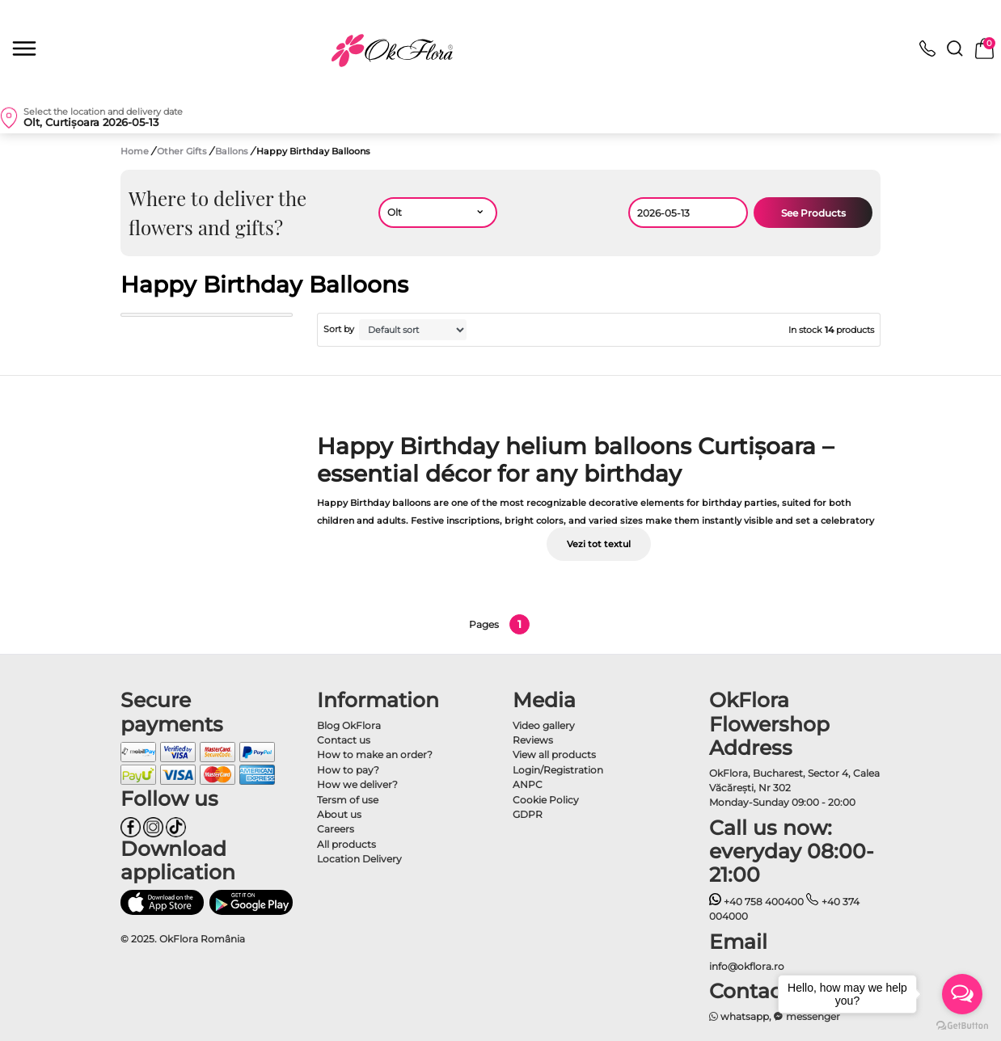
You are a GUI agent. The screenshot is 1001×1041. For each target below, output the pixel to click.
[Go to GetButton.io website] (962, 1025)
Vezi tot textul (599, 544)
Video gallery (544, 725)
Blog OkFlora (349, 725)
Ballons (233, 151)
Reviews (533, 740)
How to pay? (348, 770)
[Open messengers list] (962, 994)
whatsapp (739, 1016)
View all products (554, 754)
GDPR (528, 814)
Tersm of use (347, 800)
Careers (335, 829)
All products (346, 844)
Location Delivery (359, 859)
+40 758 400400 (757, 902)
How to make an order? (375, 754)
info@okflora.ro (746, 966)
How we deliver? (357, 784)
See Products (813, 213)
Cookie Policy (546, 800)
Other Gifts (183, 151)
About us (339, 814)
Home (134, 151)
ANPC (528, 784)
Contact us (343, 740)
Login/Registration (558, 770)
